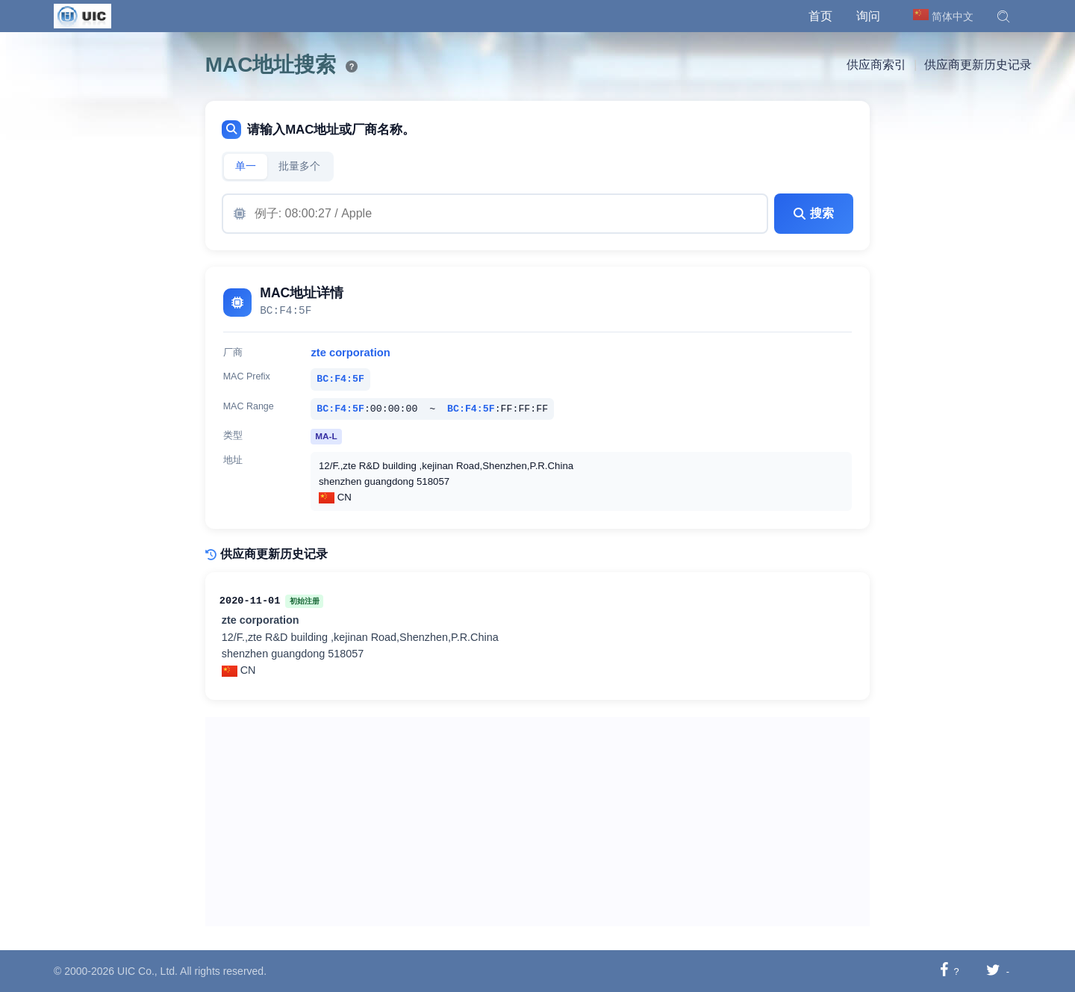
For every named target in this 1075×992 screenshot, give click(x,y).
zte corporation (350, 353)
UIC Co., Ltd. (147, 971)
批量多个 (299, 166)
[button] (1003, 16)
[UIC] (82, 14)
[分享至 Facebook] (944, 970)
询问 (868, 16)
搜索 (814, 213)
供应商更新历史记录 (978, 64)
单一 (245, 166)
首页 (820, 16)
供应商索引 (876, 64)
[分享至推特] (993, 970)
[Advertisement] (537, 821)
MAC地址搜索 (271, 64)
